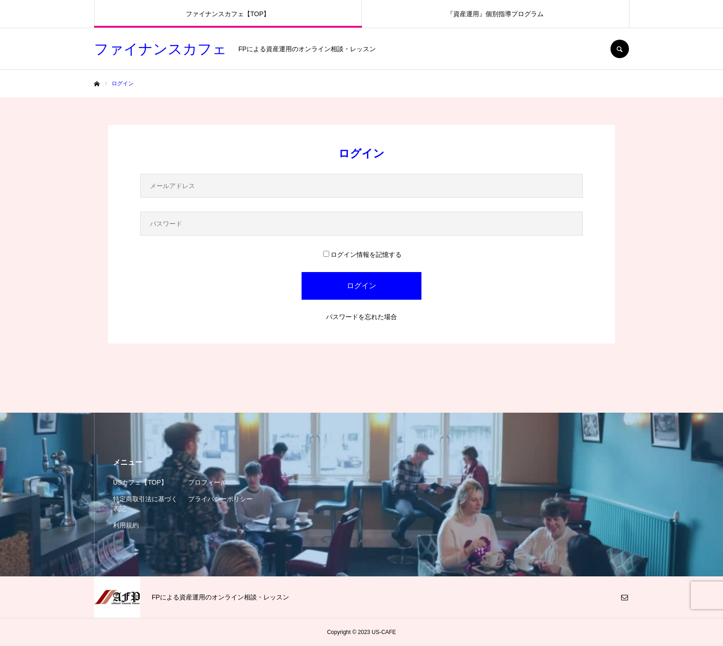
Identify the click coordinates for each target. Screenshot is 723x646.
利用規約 (126, 525)
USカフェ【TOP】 (140, 482)
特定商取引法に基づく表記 (145, 503)
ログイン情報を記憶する (362, 254)
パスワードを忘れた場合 (361, 316)
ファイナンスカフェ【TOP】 (228, 14)
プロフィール (207, 482)
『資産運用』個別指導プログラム (495, 14)
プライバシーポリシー (220, 499)
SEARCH (619, 49)
